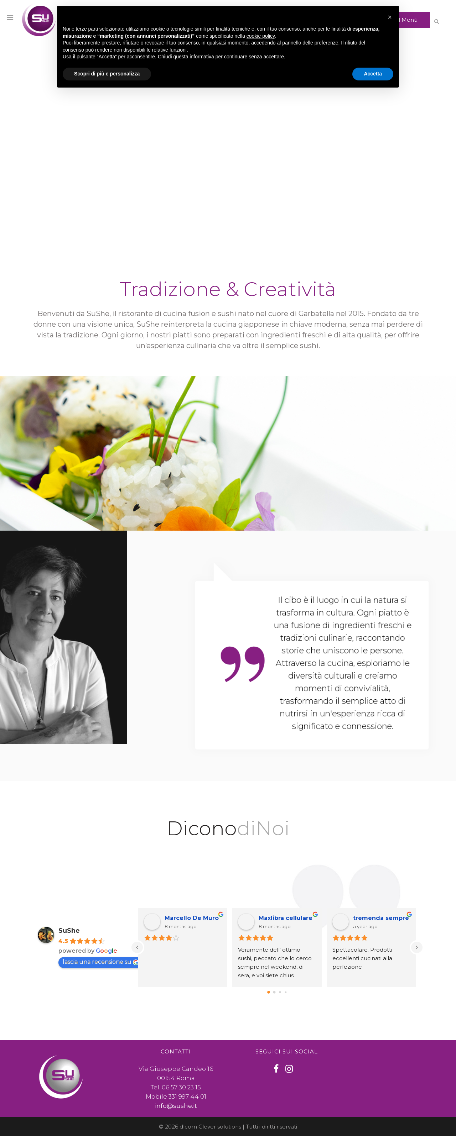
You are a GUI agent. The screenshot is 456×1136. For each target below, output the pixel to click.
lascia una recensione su (101, 961)
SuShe (69, 931)
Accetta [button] (373, 74)
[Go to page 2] (280, 992)
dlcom (188, 1126)
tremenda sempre (381, 918)
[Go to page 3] (285, 992)
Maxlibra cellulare (285, 918)
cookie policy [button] (261, 36)
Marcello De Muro (192, 918)
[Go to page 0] (268, 992)
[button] (389, 17)
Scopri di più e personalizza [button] (107, 74)
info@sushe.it (176, 1105)
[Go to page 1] (274, 992)
